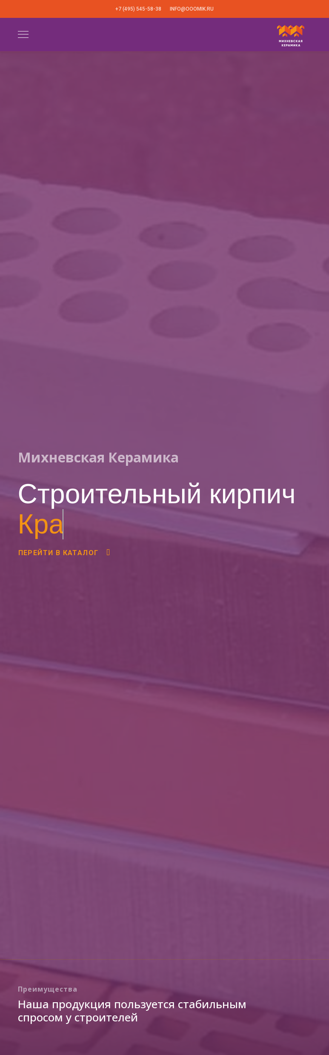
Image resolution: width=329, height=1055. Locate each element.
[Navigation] (23, 35)
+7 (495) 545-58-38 (138, 9)
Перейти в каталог (65, 553)
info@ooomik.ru (192, 9)
